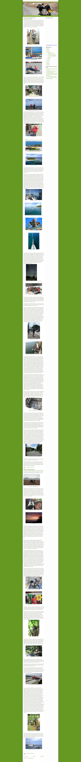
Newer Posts (25, 756)
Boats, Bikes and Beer (27, 19)
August (49, 57)
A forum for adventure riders (51, 76)
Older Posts (42, 756)
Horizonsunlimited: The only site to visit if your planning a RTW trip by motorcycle (51, 74)
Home (34, 756)
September (49, 52)
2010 (48, 62)
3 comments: (32, 467)
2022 (48, 48)
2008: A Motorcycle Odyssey (33, 3)
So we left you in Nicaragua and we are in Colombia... (33, 470)
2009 (48, 63)
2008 (48, 64)
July (48, 58)
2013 (48, 51)
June (48, 59)
